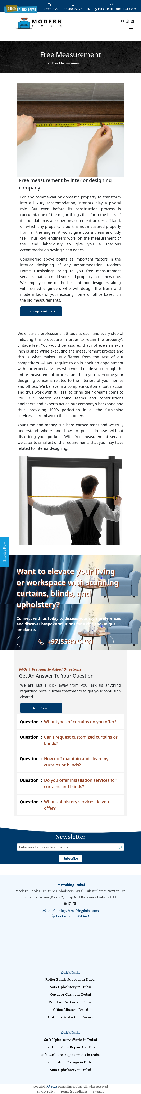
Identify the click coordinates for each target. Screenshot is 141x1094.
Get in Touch (41, 708)
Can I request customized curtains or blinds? (69, 740)
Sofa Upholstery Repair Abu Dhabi (70, 1047)
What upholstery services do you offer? (64, 805)
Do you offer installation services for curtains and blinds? (68, 783)
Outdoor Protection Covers (70, 1017)
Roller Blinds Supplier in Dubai (70, 979)
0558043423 (73, 6)
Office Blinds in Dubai (70, 1009)
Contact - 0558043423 (70, 916)
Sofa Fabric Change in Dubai (70, 1062)
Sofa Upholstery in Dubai (70, 987)
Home (44, 63)
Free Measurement (66, 63)
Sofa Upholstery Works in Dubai (70, 1039)
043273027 (50, 6)
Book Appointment (41, 311)
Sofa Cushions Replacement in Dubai (70, 1054)
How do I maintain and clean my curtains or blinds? (64, 762)
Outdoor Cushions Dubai (70, 994)
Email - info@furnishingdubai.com (70, 911)
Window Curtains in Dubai (70, 1002)
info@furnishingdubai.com (111, 6)
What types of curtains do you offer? (68, 722)
